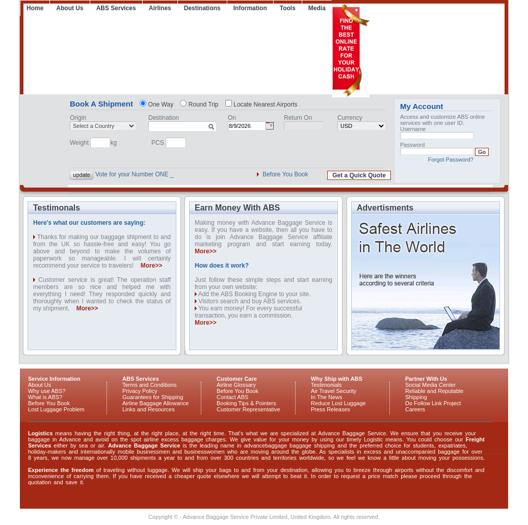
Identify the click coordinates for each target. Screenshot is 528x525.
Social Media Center (430, 385)
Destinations (202, 8)
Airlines (160, 8)
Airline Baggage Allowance (155, 403)
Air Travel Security (333, 391)
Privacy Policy (139, 391)
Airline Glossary (236, 385)
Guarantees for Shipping (152, 397)
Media (317, 8)
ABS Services (116, 8)
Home (35, 8)
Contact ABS (232, 397)
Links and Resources (148, 409)
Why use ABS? (46, 391)
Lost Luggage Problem (56, 409)
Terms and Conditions (149, 385)
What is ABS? (45, 397)
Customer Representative (248, 409)
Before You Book (285, 174)
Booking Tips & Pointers (246, 403)
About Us (69, 8)
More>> (152, 265)
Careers (415, 409)
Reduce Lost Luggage (338, 403)
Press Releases (330, 409)
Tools (288, 8)
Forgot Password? (450, 159)
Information (250, 8)
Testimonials (326, 385)
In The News (326, 397)
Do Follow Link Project (433, 403)
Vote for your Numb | (123, 174)
